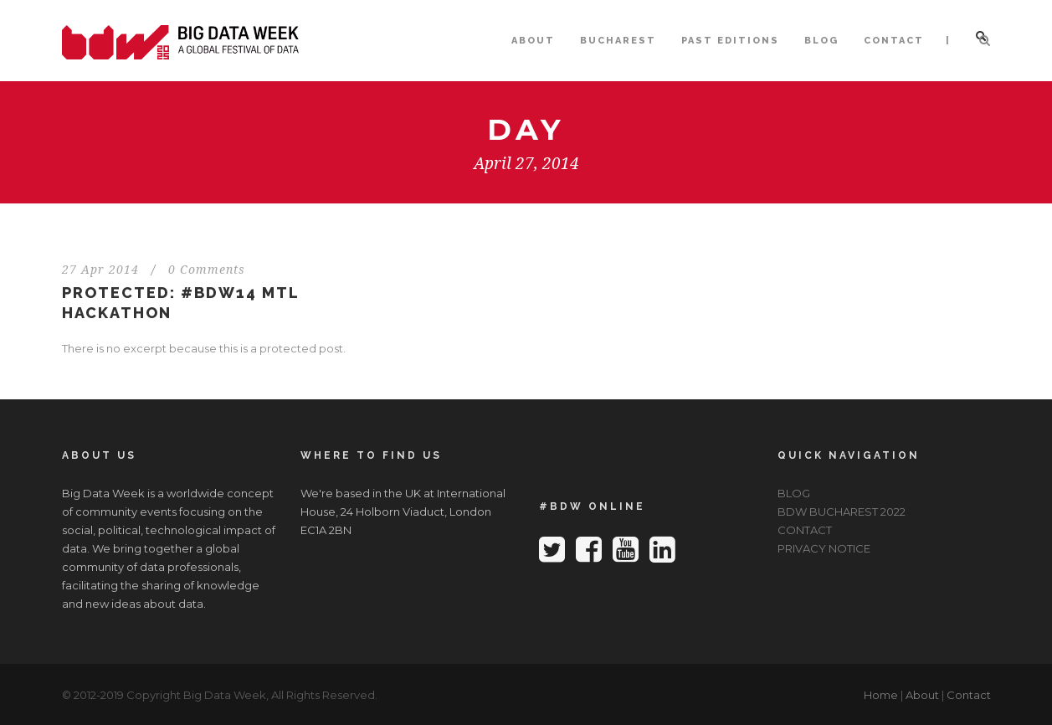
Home (881, 695)
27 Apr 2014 (100, 269)
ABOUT (533, 40)
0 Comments (206, 269)
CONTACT (894, 40)
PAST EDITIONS (730, 40)
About (922, 695)
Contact (969, 695)
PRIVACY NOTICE (823, 548)
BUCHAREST (618, 40)
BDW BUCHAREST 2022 (841, 511)
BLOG (821, 40)
